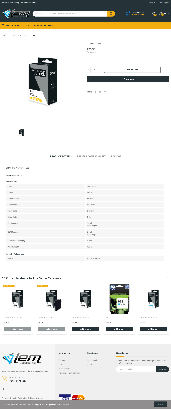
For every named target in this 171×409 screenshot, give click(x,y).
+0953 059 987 (138, 14)
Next (167, 278)
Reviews (116, 156)
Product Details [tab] (60, 156)
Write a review (95, 43)
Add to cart (132, 69)
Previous (162, 278)
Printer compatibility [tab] (91, 156)
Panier (90, 364)
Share (95, 92)
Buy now (128, 79)
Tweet (100, 92)
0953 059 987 (18, 380)
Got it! (160, 404)
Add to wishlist (166, 69)
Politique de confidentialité (69, 373)
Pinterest (105, 92)
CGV (60, 364)
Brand (9, 167)
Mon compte (92, 360)
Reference (11, 175)
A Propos (62, 360)
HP (107, 317)
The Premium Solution (21, 168)
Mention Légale (65, 368)
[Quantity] (94, 70)
